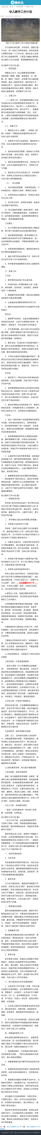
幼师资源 (19, 7)
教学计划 (29, 7)
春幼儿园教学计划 (13, 1127)
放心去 (16, 1132)
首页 (11, 7)
